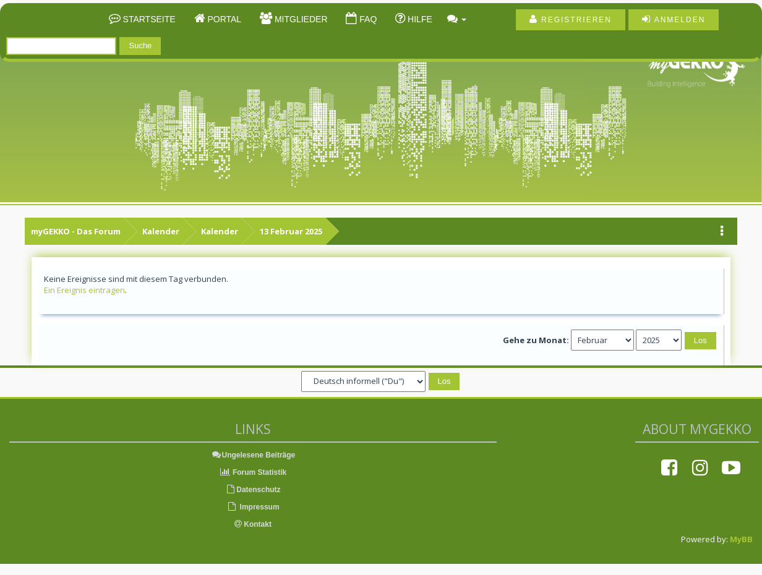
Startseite (148, 19)
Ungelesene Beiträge (253, 455)
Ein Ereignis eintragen (84, 290)
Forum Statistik (253, 472)
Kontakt (253, 524)
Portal (223, 19)
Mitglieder (299, 19)
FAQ (367, 19)
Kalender (160, 231)
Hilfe (418, 19)
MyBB (741, 539)
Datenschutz (252, 489)
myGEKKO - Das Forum (76, 231)
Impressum (252, 507)
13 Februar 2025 (291, 231)
